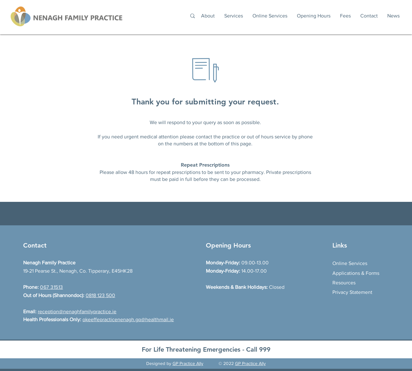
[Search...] (155, 16)
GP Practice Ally (188, 363)
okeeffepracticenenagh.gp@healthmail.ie (128, 319)
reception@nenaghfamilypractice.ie (77, 311)
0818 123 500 (100, 295)
